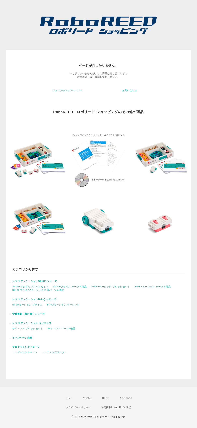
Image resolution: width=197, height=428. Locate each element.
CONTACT (126, 398)
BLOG (105, 398)
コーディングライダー (54, 352)
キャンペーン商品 (22, 337)
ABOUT (87, 398)
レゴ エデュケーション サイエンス (32, 323)
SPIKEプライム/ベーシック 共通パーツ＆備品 (38, 290)
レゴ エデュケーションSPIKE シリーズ (34, 281)
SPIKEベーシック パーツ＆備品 (153, 286)
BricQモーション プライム (27, 304)
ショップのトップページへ (67, 90)
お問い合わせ (129, 90)
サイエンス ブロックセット (27, 328)
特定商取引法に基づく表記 (116, 407)
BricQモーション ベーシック (63, 304)
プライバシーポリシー (78, 407)
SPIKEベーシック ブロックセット (110, 286)
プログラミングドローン (26, 347)
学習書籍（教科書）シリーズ (28, 314)
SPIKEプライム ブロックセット (30, 286)
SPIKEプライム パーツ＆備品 (70, 286)
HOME (69, 398)
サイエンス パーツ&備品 (61, 328)
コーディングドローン (24, 352)
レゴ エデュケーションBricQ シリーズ (34, 299)
